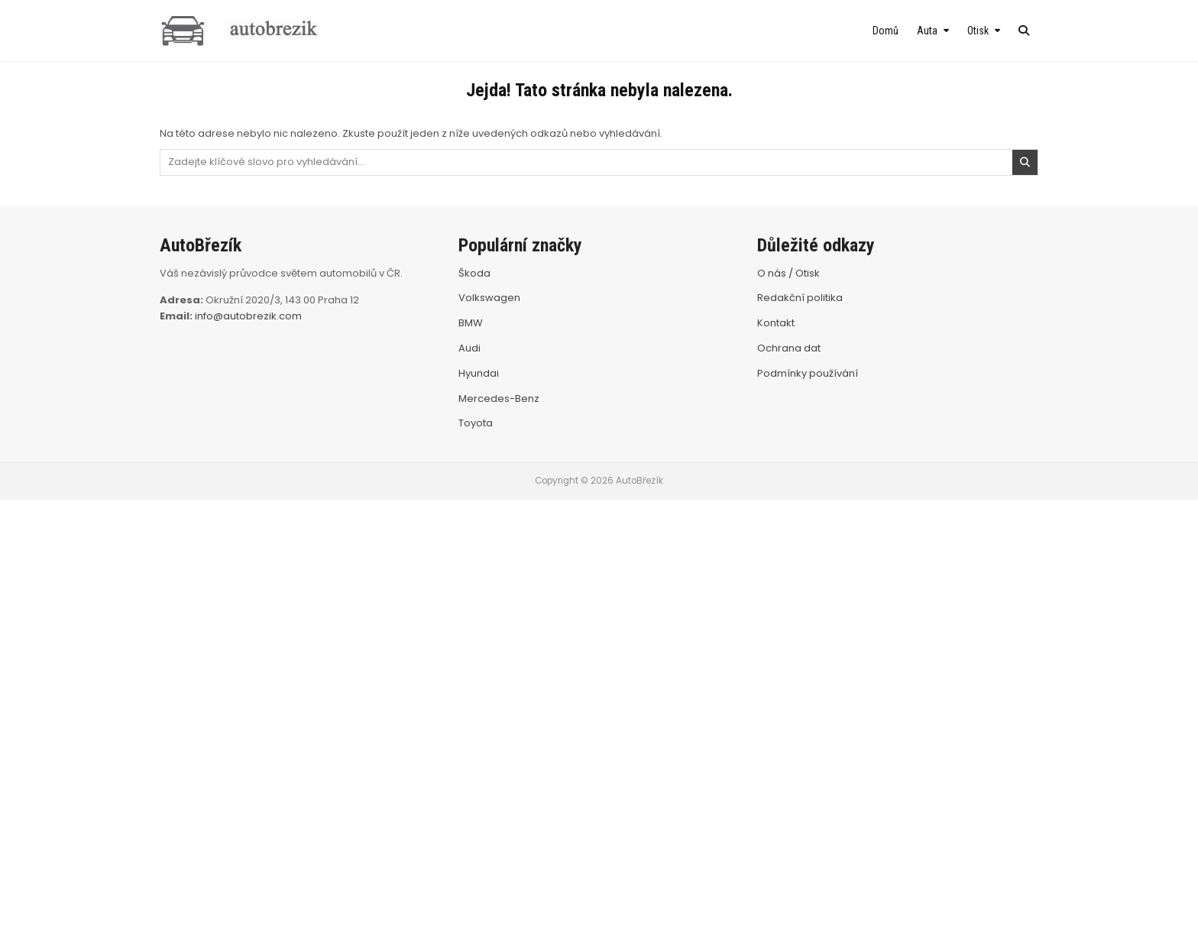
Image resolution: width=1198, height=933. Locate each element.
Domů (885, 30)
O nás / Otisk (788, 273)
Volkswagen (489, 297)
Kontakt (776, 323)
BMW (470, 323)
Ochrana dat (789, 348)
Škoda (474, 273)
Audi (469, 348)
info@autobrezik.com (248, 316)
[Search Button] (1023, 30)
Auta (927, 30)
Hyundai (478, 373)
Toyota (475, 423)
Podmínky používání (807, 373)
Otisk (978, 30)
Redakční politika (800, 297)
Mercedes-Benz (498, 398)
